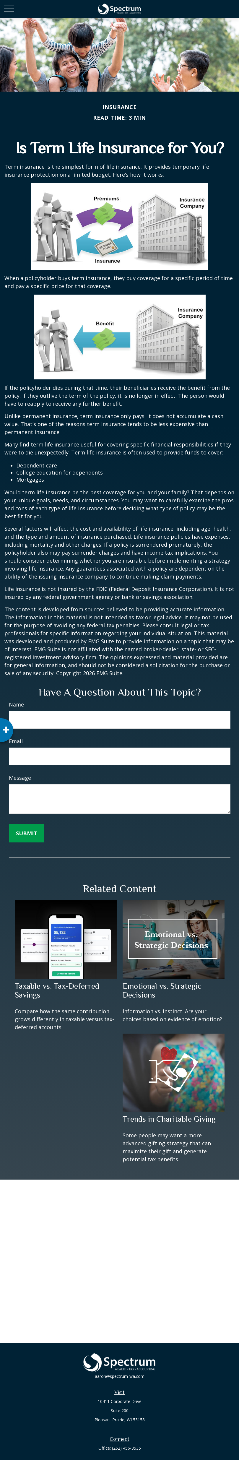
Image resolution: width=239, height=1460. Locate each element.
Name (16, 704)
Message (20, 777)
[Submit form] (26, 833)
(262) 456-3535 (126, 1448)
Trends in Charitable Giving (169, 1119)
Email (16, 741)
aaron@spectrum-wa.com (119, 1376)
